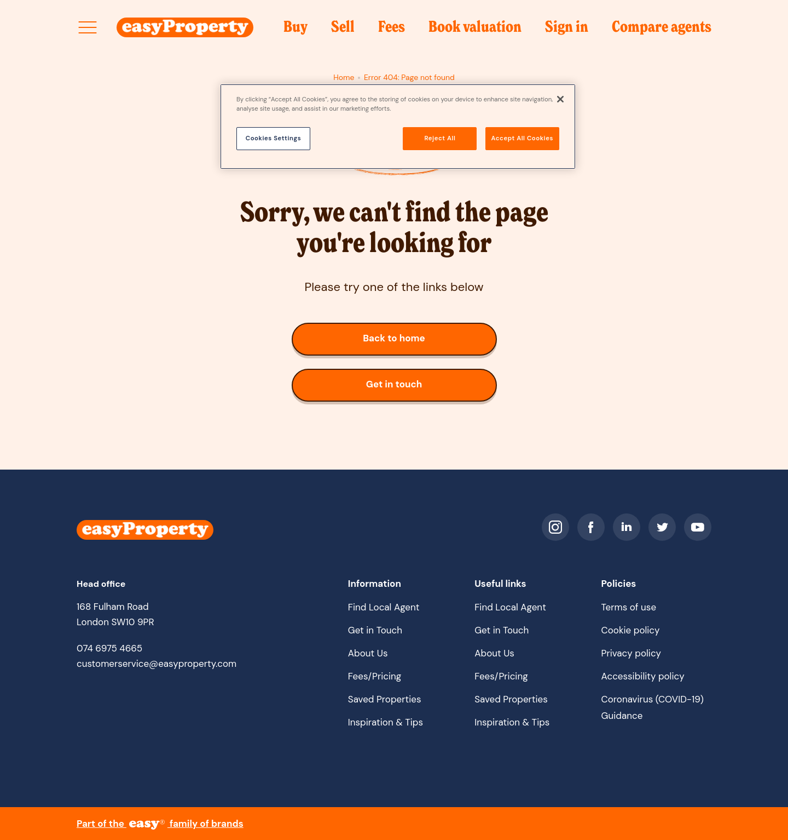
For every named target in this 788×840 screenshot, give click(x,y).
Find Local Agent (384, 607)
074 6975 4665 (109, 648)
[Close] (560, 99)
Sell (343, 30)
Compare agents (661, 27)
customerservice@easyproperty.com (156, 663)
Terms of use (628, 607)
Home (343, 77)
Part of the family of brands (160, 824)
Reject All (440, 138)
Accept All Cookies (522, 138)
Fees (391, 30)
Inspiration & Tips (385, 722)
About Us (368, 653)
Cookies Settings (273, 138)
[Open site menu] (88, 27)
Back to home (418, 343)
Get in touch (407, 389)
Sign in (566, 30)
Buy (295, 30)
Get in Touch (375, 630)
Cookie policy (630, 630)
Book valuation (475, 30)
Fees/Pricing (375, 676)
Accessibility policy (643, 676)
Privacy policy (631, 653)
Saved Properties (384, 699)
